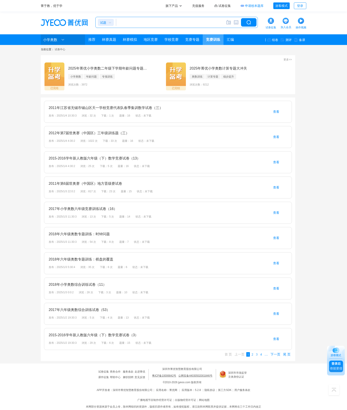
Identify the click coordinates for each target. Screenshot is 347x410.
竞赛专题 (192, 39)
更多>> (287, 59)
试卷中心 (60, 49)
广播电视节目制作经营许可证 (154, 400)
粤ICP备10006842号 (164, 375)
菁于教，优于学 (51, 6)
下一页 (275, 354)
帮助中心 (115, 377)
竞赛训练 (213, 39)
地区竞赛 (151, 39)
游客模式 (281, 6)
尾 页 (287, 354)
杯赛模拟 (130, 39)
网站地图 (204, 400)
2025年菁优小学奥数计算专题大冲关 (218, 68)
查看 (276, 111)
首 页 (228, 354)
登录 (300, 6)
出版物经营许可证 (185, 400)
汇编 (230, 39)
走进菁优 (140, 371)
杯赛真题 (109, 39)
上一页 (240, 354)
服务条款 (128, 371)
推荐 (91, 39)
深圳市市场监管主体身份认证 (237, 374)
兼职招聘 (128, 377)
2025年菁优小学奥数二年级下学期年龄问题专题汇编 (109, 68)
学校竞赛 (171, 39)
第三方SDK (224, 390)
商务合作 (115, 371)
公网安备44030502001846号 (195, 375)
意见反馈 (140, 377)
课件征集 (103, 377)
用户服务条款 (242, 390)
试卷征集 (103, 371)
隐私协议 (209, 390)
